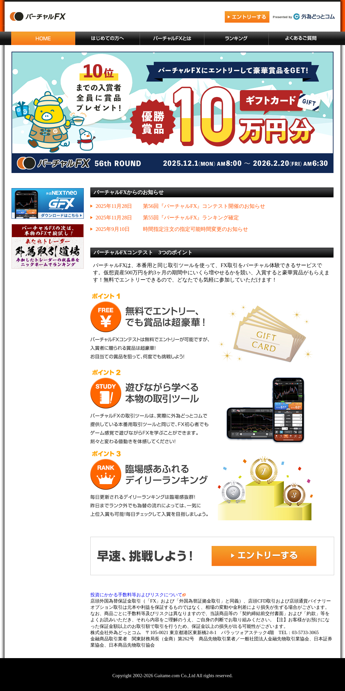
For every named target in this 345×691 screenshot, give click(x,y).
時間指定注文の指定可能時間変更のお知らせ (195, 229)
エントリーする (247, 17)
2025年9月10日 (113, 229)
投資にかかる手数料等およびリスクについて (138, 594)
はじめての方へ (108, 38)
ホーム (43, 38)
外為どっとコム (304, 16)
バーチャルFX (70, 18)
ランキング (236, 38)
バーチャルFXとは (172, 38)
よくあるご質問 (301, 38)
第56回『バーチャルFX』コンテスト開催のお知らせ (204, 206)
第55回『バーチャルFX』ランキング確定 (191, 217)
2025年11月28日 (114, 206)
